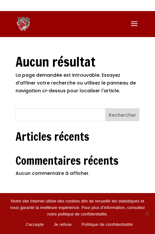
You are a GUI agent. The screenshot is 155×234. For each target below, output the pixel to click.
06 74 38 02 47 (41, 6)
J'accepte (34, 224)
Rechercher (122, 115)
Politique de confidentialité (107, 224)
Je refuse (63, 224)
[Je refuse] (147, 213)
